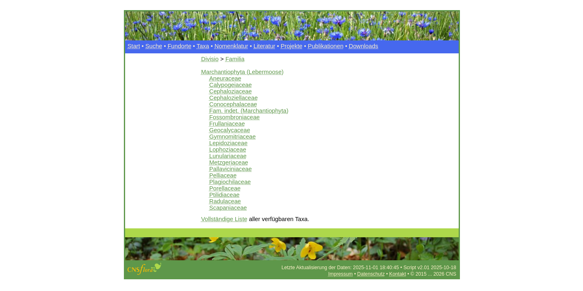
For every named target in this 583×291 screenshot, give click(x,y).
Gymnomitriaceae (232, 136)
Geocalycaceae (229, 130)
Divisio (210, 59)
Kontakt (397, 274)
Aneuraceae (225, 78)
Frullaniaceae (227, 123)
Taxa (203, 46)
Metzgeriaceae (228, 162)
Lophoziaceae (227, 149)
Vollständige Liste (224, 219)
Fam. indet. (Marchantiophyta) (249, 111)
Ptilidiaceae (224, 195)
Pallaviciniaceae (230, 169)
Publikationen (325, 46)
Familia (235, 59)
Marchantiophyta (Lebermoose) (242, 72)
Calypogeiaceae (230, 85)
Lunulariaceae (228, 156)
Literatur (264, 46)
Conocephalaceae (233, 104)
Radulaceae (225, 201)
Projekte (291, 46)
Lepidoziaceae (228, 143)
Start (134, 46)
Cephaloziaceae (230, 91)
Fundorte (179, 46)
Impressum (340, 274)
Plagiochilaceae (230, 182)
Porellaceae (224, 188)
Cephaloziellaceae (233, 98)
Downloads (364, 46)
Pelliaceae (223, 175)
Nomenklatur (231, 46)
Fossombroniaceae (234, 117)
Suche (153, 46)
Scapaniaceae (228, 208)
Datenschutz (371, 274)
